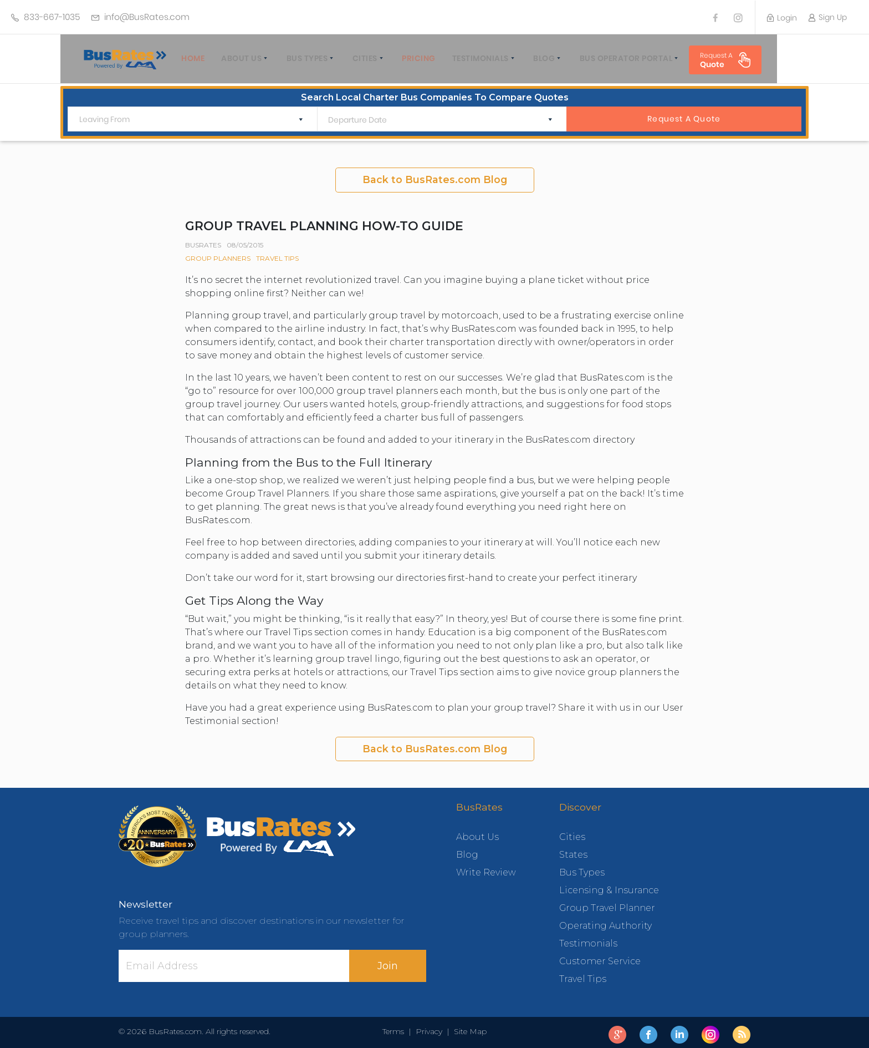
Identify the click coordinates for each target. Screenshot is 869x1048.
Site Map (468, 1027)
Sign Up (827, 17)
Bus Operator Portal (617, 58)
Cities (356, 58)
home (184, 58)
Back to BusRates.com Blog (434, 175)
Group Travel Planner (607, 903)
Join (387, 961)
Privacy (429, 1027)
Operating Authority (605, 921)
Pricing (410, 58)
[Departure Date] (433, 116)
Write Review (486, 868)
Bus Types (298, 58)
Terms (395, 1027)
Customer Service (600, 956)
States (573, 850)
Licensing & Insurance (609, 885)
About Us (232, 58)
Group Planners (218, 254)
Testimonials (471, 58)
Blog (535, 58)
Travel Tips (277, 254)
